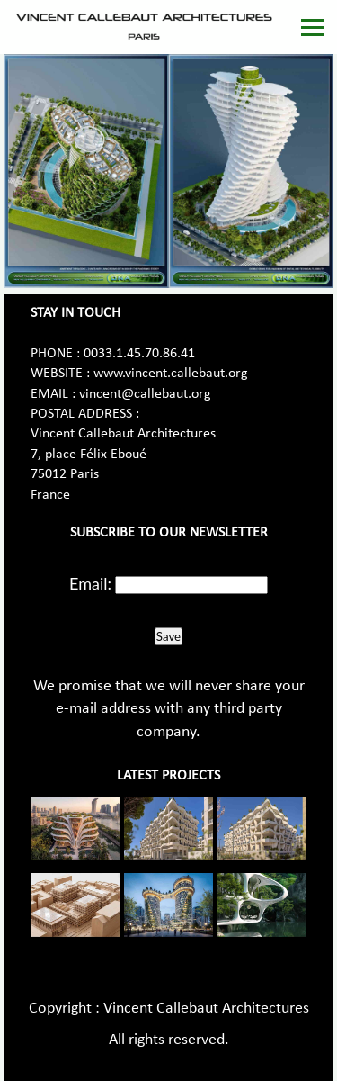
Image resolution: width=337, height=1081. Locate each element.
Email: (90, 583)
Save (168, 636)
